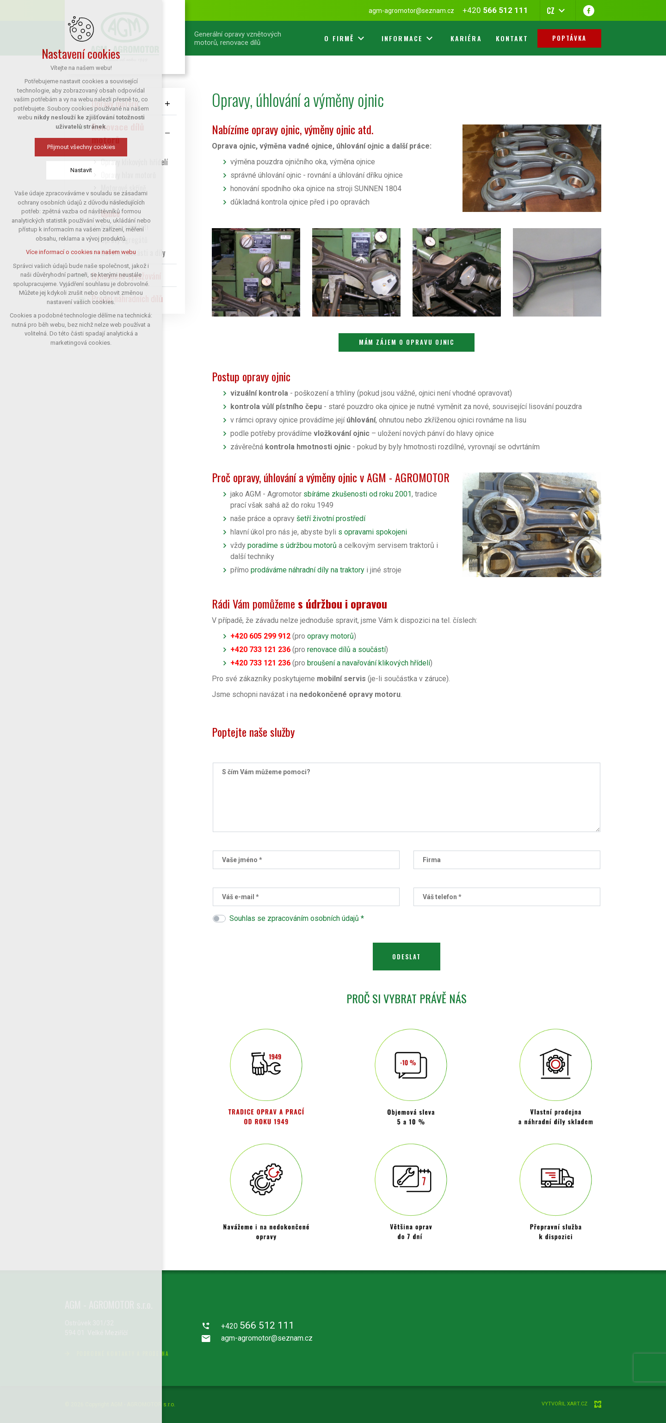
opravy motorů (330, 636)
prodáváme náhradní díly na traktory (307, 569)
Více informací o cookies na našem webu (81, 252)
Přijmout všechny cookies (81, 146)
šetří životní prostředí (330, 518)
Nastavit (81, 170)
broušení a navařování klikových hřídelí (368, 663)
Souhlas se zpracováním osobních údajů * (296, 918)
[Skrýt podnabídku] (167, 133)
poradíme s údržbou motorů (292, 545)
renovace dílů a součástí (346, 649)
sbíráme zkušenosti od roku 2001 (357, 494)
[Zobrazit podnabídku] (167, 103)
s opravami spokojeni (372, 532)
